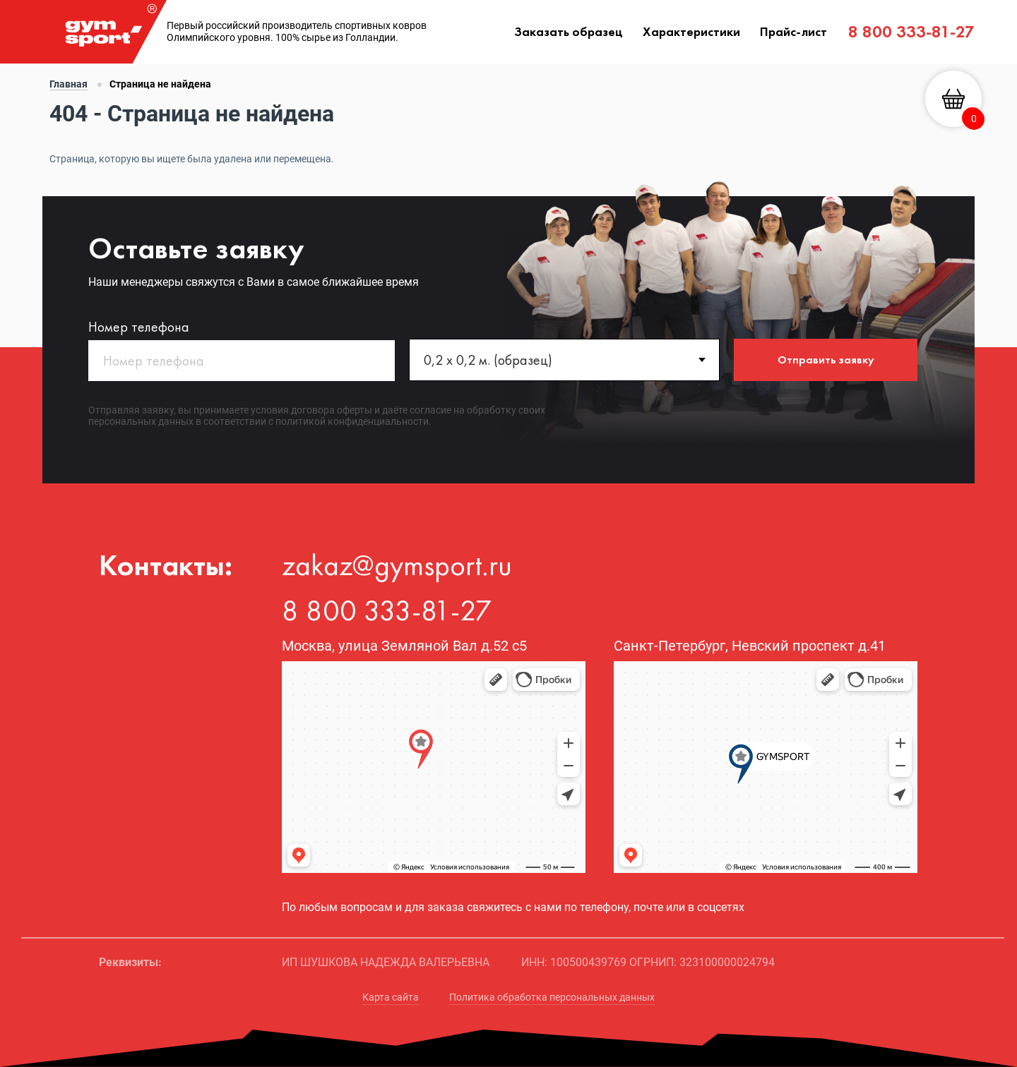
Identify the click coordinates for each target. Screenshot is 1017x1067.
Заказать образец (568, 31)
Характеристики (691, 31)
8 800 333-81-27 (911, 31)
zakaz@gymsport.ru (397, 565)
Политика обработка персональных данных (552, 997)
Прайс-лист (793, 31)
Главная (68, 84)
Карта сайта (390, 997)
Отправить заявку (826, 359)
